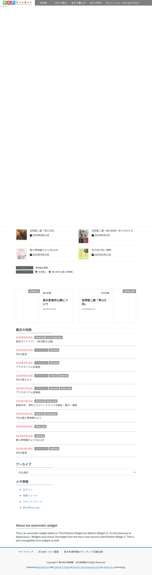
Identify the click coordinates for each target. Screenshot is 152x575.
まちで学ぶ (96, 3)
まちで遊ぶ (61, 3)
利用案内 (53, 375)
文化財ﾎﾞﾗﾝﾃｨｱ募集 (48, 551)
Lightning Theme (62, 567)
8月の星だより (24, 379)
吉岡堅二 (42, 271)
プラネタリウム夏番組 (28, 392)
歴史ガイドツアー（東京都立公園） (35, 341)
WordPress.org (31, 507)
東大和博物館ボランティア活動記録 (83, 551)
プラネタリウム (41, 350)
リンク (26, 8)
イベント (9, 8)
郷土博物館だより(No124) (44, 250)
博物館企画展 (41, 267)
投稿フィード (30, 495)
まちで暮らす (78, 3)
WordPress (43, 567)
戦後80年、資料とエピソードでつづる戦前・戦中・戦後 (46, 405)
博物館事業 (39, 337)
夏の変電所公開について (55, 302)
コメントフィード (32, 501)
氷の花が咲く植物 (101, 250)
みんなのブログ (130, 3)
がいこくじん (113, 3)
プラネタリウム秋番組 (28, 366)
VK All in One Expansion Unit (86, 567)
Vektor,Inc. (108, 567)
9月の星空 (21, 354)
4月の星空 (21, 452)
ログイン (28, 489)
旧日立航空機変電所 (54, 337)
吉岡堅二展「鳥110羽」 (43, 230)
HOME (17, 3)
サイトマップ (25, 551)
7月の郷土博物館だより (29, 417)
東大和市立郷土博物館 (62, 271)
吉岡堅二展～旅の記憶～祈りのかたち (114, 230)
